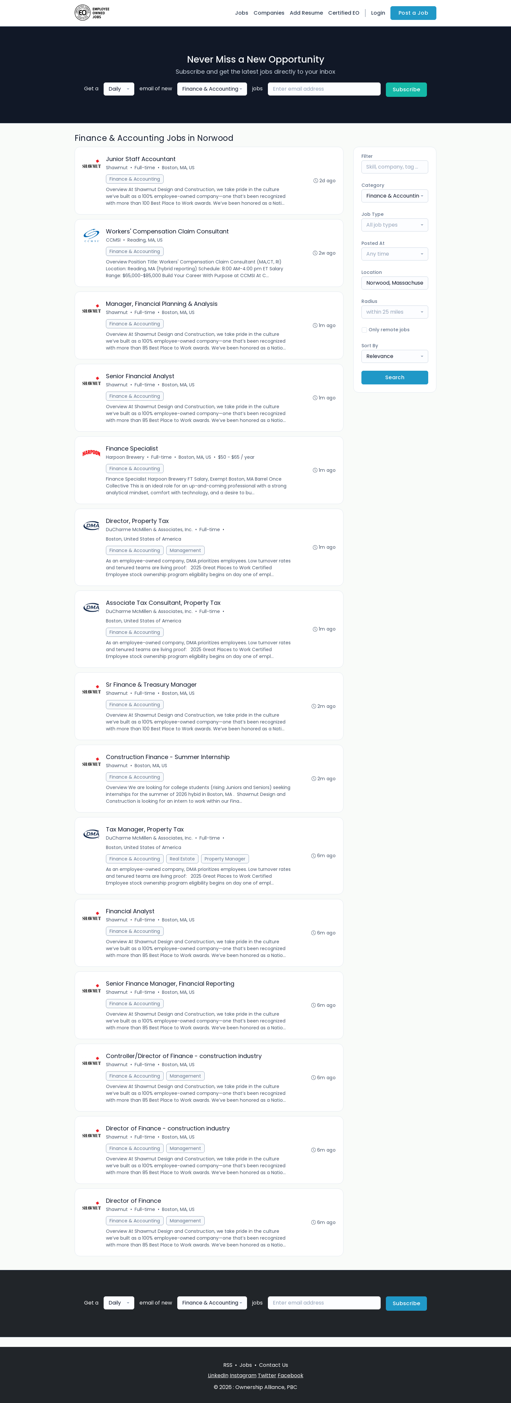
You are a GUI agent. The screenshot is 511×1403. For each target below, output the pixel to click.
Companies (269, 13)
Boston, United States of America (144, 542)
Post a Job (413, 13)
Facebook (290, 1375)
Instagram (243, 1375)
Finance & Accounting (135, 179)
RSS (227, 1365)
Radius (369, 301)
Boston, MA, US (178, 168)
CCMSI (113, 241)
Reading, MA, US (145, 241)
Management (185, 554)
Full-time (145, 168)
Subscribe (406, 89)
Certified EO (343, 13)
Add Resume (306, 13)
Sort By (369, 345)
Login (378, 13)
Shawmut (117, 168)
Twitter (267, 1375)
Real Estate (182, 865)
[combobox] (119, 89)
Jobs (241, 13)
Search (394, 377)
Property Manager (225, 865)
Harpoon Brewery (125, 460)
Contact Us (273, 1365)
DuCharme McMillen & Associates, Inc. (149, 533)
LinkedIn (218, 1375)
